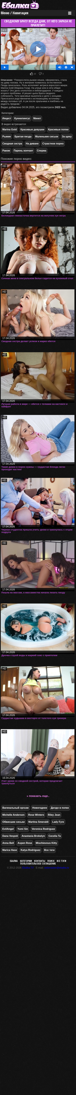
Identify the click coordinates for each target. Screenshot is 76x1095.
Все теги (49, 850)
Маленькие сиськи (46, 136)
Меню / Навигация (14, 12)
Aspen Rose (25, 843)
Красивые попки (58, 129)
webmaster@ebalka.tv (56, 867)
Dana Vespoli (10, 836)
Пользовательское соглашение (38, 863)
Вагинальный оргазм (15, 807)
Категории (26, 861)
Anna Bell (8, 843)
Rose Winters (36, 815)
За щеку (67, 136)
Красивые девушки (32, 129)
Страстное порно (52, 143)
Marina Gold (9, 129)
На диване (32, 143)
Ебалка (14, 861)
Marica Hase (9, 850)
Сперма (41, 150)
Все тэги (61, 861)
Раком (6, 150)
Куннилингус (22, 118)
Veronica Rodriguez (43, 829)
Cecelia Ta (54, 836)
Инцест (6, 118)
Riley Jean (54, 815)
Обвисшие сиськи (13, 822)
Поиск (50, 861)
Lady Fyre (58, 822)
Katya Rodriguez (30, 850)
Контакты (39, 861)
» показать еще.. (38, 796)
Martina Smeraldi (38, 822)
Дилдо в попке (60, 807)
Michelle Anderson (13, 815)
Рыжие (6, 136)
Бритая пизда (23, 136)
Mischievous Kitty (46, 843)
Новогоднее (39, 807)
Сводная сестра (12, 143)
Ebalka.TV (28, 867)
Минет (37, 118)
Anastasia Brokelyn (33, 836)
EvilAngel (8, 829)
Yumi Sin (23, 829)
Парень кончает (23, 150)
